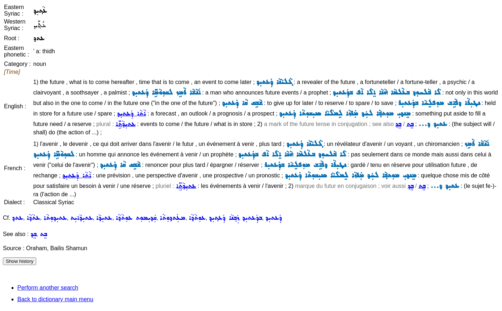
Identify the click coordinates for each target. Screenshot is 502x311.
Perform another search (47, 288)
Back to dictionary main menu (55, 299)
